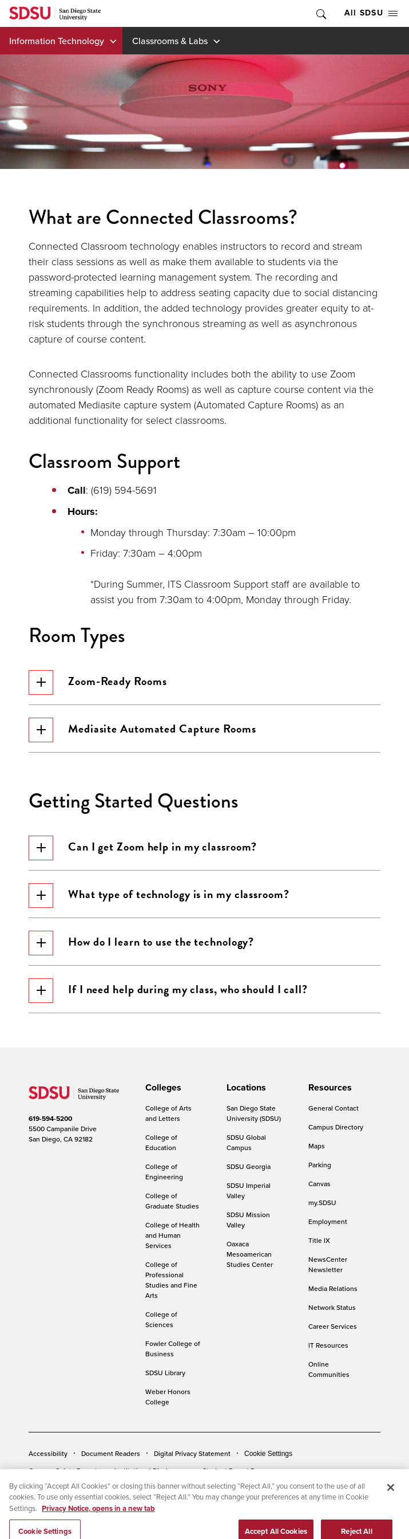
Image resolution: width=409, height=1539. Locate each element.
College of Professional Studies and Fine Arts (171, 1279)
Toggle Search (320, 13)
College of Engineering (164, 1172)
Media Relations (333, 1288)
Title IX (319, 1240)
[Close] (390, 1499)
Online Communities (329, 1369)
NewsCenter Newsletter (327, 1264)
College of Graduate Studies (172, 1201)
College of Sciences (161, 1319)
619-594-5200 (50, 1118)
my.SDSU (322, 1202)
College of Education (161, 1142)
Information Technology (56, 40)
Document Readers (110, 1453)
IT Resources (328, 1345)
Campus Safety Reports (65, 1470)
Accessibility (48, 1453)
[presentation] (161, 1088)
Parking (319, 1165)
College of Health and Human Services (172, 1235)
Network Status (332, 1307)
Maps (316, 1146)
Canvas (319, 1183)
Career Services (332, 1326)
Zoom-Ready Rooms (97, 682)
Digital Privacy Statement (192, 1453)
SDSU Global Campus (246, 1142)
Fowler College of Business (172, 1349)
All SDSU (371, 13)
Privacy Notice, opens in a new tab (98, 1519)
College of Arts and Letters (168, 1113)
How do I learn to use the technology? (141, 943)
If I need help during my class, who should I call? (168, 990)
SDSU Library (165, 1372)
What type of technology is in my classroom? (159, 895)
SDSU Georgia (249, 1166)
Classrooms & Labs (170, 40)
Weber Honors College (167, 1397)
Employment (327, 1221)
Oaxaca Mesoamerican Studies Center (250, 1254)
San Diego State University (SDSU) (254, 1113)
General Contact (333, 1108)
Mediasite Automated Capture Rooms (142, 730)
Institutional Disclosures (151, 1470)
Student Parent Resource (241, 1470)
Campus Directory (335, 1127)
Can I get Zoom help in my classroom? (143, 848)
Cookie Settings (268, 1454)
